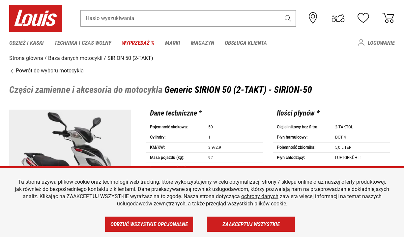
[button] (288, 18)
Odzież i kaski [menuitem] (26, 43)
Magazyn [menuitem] (202, 43)
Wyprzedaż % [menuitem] (138, 43)
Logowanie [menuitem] (381, 43)
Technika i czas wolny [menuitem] (82, 43)
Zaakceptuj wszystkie (251, 224)
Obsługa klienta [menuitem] (246, 43)
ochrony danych (259, 196)
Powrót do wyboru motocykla (46, 70)
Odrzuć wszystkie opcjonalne (149, 224)
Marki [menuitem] (172, 43)
